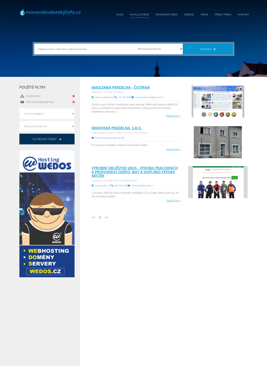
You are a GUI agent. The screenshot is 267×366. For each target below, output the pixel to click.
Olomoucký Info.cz (224, 340)
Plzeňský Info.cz (223, 316)
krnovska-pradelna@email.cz (109, 137)
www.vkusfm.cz (102, 185)
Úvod (119, 14)
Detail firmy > (173, 115)
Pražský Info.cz (222, 321)
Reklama (103, 340)
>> (106, 217)
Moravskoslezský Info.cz (189, 326)
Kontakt (243, 14)
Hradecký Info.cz (184, 335)
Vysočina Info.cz (184, 331)
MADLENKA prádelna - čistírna (121, 87)
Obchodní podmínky (145, 321)
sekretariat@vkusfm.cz (142, 185)
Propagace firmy (166, 14)
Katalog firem (139, 14)
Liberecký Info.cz (184, 345)
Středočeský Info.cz (225, 335)
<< (93, 217)
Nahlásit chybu (142, 335)
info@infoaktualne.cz (37, 335)
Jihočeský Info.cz (223, 326)
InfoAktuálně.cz (49, 362)
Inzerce (189, 14)
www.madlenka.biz (104, 97)
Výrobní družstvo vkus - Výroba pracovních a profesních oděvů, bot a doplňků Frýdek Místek (135, 172)
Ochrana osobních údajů (148, 326)
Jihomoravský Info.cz (187, 340)
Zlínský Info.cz (222, 331)
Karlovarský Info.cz (224, 345)
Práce (204, 14)
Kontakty (139, 331)
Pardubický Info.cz (185, 316)
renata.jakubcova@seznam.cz (149, 97)
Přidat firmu (223, 14)
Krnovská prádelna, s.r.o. (117, 128)
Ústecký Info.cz (183, 321)
